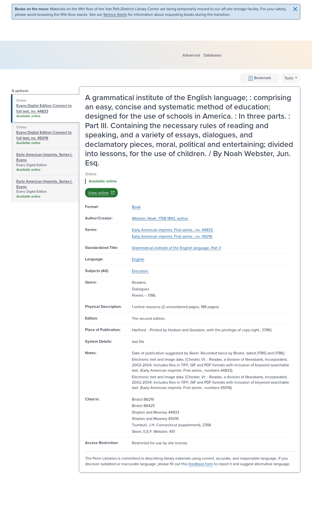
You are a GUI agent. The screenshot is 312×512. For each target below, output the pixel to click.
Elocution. (140, 271)
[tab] (45, 108)
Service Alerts (115, 14)
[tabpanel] (189, 184)
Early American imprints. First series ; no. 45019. (172, 236)
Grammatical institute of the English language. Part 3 (176, 247)
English (138, 259)
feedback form (200, 463)
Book (136, 206)
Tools (289, 78)
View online (101, 192)
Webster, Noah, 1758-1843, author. (160, 218)
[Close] (295, 9)
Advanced (191, 55)
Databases (212, 55)
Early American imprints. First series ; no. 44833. (173, 229)
